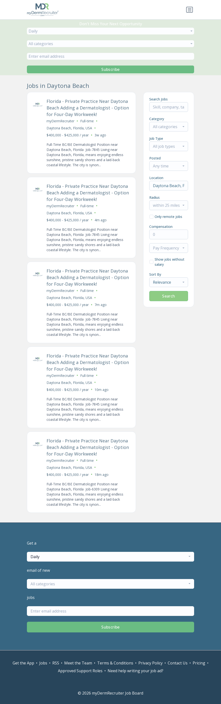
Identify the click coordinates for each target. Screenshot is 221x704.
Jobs (43, 663)
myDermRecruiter (60, 121)
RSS (55, 663)
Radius (154, 197)
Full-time (87, 121)
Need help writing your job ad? (135, 670)
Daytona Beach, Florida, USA (69, 128)
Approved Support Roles (80, 670)
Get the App (23, 663)
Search (168, 296)
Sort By (155, 274)
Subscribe (110, 69)
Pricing (199, 663)
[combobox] (110, 31)
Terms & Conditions (115, 663)
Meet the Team (78, 663)
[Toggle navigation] (189, 9)
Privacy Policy (150, 663)
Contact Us (178, 663)
